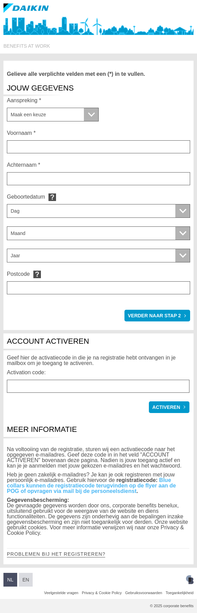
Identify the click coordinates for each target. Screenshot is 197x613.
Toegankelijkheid (180, 593)
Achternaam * (23, 165)
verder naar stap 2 (154, 315)
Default (52, 197)
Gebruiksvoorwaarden (143, 593)
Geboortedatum (26, 197)
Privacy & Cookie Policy (102, 593)
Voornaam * (21, 133)
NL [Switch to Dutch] (10, 579)
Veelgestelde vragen (61, 593)
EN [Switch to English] (25, 579)
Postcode (18, 274)
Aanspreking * (24, 100)
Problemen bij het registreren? (56, 554)
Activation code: (26, 372)
